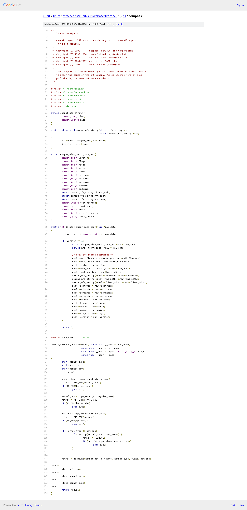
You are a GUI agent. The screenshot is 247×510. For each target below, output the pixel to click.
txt (233, 504)
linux (56, 16)
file (110, 24)
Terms (38, 505)
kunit (46, 16)
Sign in (240, 5)
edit (119, 24)
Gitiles (20, 505)
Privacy (29, 505)
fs (124, 16)
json (241, 504)
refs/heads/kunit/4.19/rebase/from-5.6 (90, 16)
